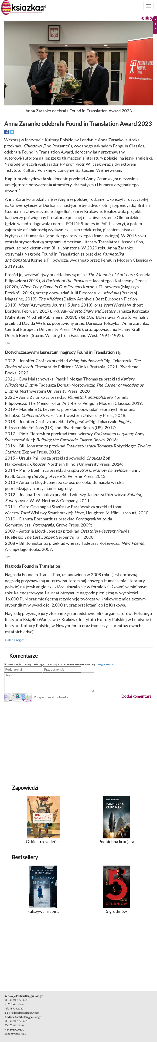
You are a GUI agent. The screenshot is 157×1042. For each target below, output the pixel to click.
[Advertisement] (78, 734)
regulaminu (106, 664)
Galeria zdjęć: (14, 640)
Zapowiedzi (25, 788)
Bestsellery (25, 857)
